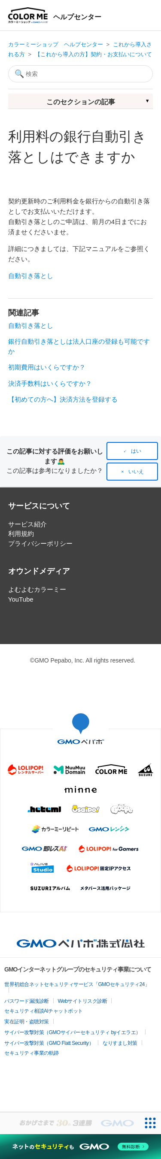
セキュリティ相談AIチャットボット (43, 1011)
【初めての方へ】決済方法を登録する (63, 399)
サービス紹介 (27, 524)
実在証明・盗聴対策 (26, 1022)
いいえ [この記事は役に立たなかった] (136, 472)
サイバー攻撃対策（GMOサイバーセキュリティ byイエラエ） (72, 1032)
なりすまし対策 (120, 1043)
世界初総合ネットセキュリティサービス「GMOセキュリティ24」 (77, 984)
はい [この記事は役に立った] (136, 451)
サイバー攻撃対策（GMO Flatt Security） (49, 1043)
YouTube (20, 599)
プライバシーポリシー (40, 543)
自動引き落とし (30, 275)
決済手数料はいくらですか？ (50, 383)
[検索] (80, 73)
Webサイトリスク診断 (82, 1001)
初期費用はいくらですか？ (46, 367)
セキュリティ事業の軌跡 (31, 1053)
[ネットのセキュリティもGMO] (80, 1147)
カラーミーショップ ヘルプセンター (55, 44)
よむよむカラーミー (37, 589)
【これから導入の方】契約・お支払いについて (93, 54)
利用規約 (21, 533)
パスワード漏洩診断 (26, 1001)
